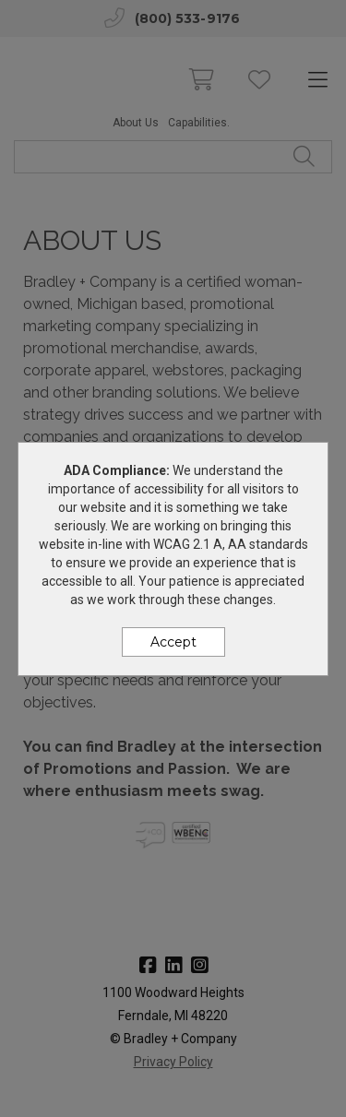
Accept (173, 642)
